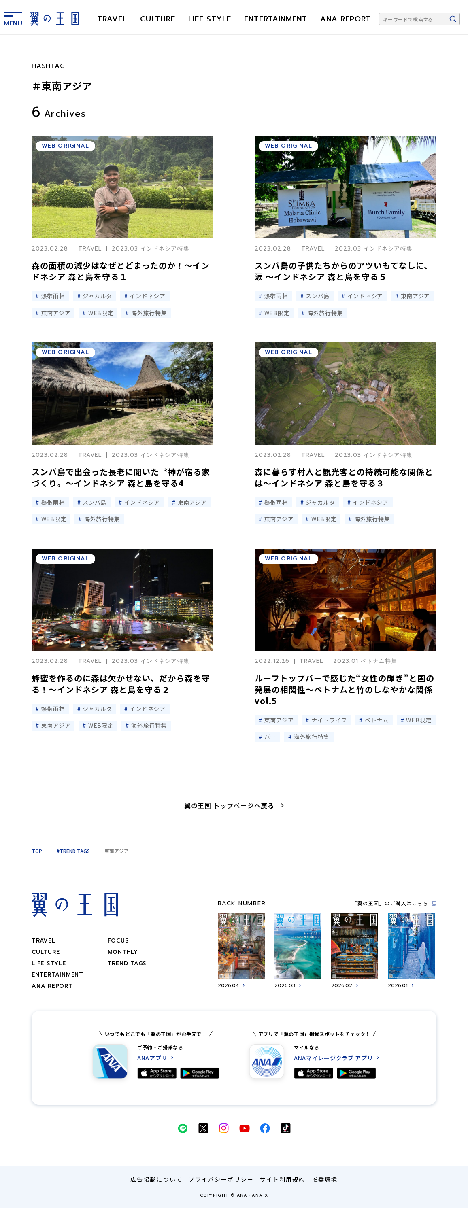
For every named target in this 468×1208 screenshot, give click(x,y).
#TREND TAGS (73, 850)
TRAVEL (112, 19)
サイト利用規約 (283, 1179)
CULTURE (157, 19)
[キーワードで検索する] (419, 19)
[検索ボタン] (453, 19)
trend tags (127, 963)
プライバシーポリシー (221, 1179)
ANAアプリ (152, 1058)
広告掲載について (156, 1179)
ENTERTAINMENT (275, 19)
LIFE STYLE (209, 19)
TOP (37, 850)
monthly (123, 952)
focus (118, 940)
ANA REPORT (345, 19)
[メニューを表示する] (13, 17)
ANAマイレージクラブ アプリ (333, 1058)
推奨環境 (325, 1179)
